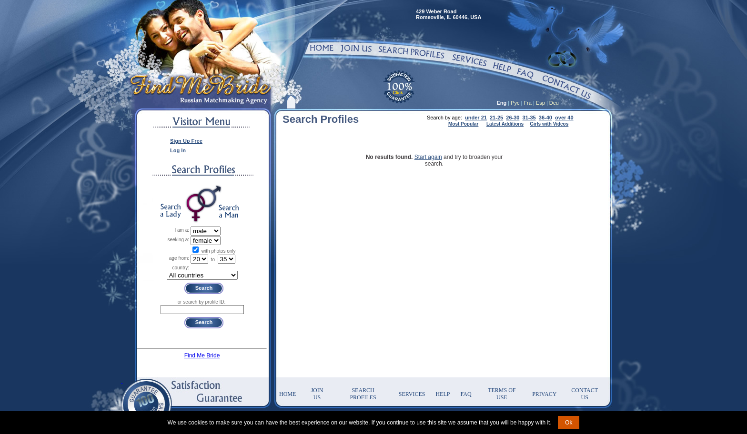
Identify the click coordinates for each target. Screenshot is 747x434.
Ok (568, 422)
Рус (515, 103)
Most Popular (463, 124)
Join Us (317, 394)
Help (442, 394)
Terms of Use (501, 394)
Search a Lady (170, 211)
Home (287, 394)
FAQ (465, 394)
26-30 (512, 117)
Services (412, 394)
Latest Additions (505, 124)
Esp (540, 103)
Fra (528, 103)
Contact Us (584, 394)
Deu (554, 103)
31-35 (529, 117)
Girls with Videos (549, 124)
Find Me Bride (202, 355)
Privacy (544, 394)
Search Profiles (363, 394)
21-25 (496, 117)
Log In (178, 150)
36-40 (545, 117)
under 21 (476, 117)
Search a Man (228, 211)
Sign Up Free (186, 141)
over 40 (564, 117)
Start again (428, 157)
